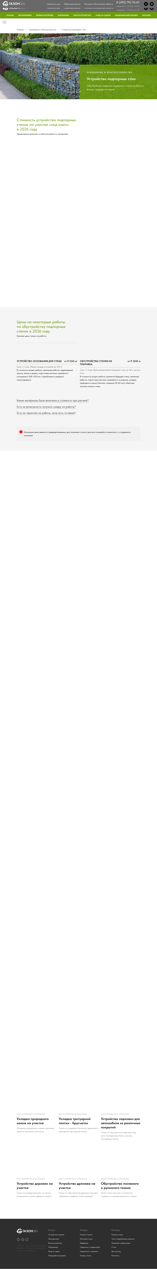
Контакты (150, 2)
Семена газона (86, 1235)
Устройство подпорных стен (74, 29)
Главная (20, 29)
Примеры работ (98, 2)
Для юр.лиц (138, 2)
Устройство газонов (56, 1235)
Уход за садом (103, 15)
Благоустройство (82, 15)
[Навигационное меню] (4, 22)
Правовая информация (120, 1243)
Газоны (10, 15)
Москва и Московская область (98, 8)
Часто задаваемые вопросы (122, 1239)
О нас (85, 2)
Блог (127, 2)
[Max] (146, 8)
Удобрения (84, 1243)
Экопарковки (25, 15)
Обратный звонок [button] (72, 8)
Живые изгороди (44, 15)
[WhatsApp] (152, 8)
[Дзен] (27, 1239)
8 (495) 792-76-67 (127, 6)
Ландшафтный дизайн (126, 15)
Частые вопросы (115, 2)
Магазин (146, 15)
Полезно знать (117, 1235)
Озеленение (63, 15)
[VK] (22, 1239)
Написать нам (53, 8)
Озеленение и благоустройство (42, 29)
